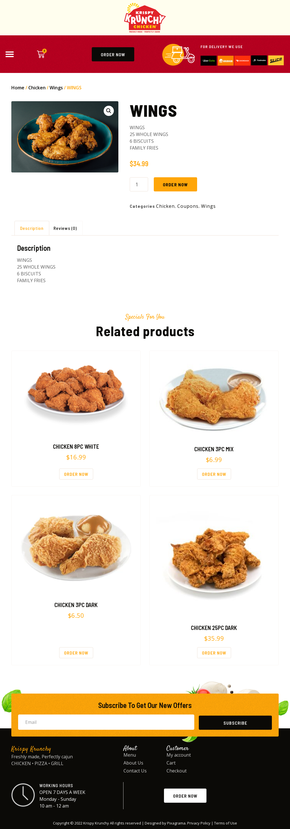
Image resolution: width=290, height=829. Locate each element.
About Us (133, 763)
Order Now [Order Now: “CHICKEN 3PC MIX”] (214, 474)
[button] (9, 54)
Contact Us (135, 771)
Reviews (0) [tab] (65, 228)
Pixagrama (176, 823)
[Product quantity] (139, 184)
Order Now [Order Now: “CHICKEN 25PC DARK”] (214, 652)
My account (179, 755)
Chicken (37, 88)
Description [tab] (32, 228)
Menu (129, 755)
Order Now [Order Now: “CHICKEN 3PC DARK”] (76, 652)
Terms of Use (225, 823)
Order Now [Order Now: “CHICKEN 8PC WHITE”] (76, 474)
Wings (56, 88)
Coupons (188, 206)
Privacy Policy (198, 823)
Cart (171, 763)
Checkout (177, 771)
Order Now (175, 184)
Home (17, 88)
